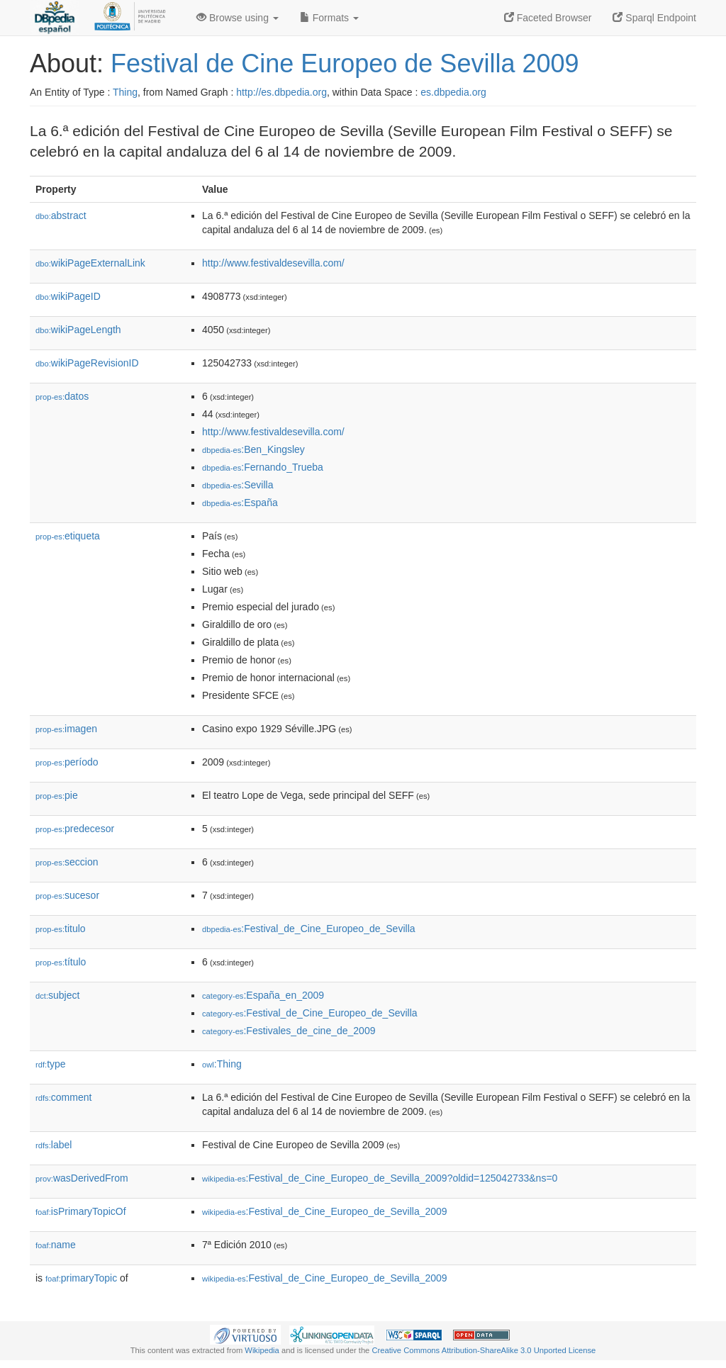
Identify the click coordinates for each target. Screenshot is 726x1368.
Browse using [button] (237, 17)
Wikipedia (262, 1350)
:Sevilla (238, 484)
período (67, 762)
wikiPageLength (78, 329)
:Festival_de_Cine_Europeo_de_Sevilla (308, 928)
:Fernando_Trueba (262, 467)
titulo (60, 928)
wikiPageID (68, 296)
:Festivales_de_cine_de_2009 (288, 1030)
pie (56, 795)
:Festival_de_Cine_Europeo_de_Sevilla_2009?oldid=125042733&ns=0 (379, 1178)
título (60, 962)
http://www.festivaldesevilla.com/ (273, 263)
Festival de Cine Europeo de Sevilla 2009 (345, 63)
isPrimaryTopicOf (80, 1211)
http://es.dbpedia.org (281, 92)
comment (63, 1097)
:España (240, 502)
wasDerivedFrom (81, 1178)
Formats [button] (329, 17)
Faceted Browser (548, 17)
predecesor (74, 828)
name (55, 1244)
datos (62, 396)
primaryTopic (81, 1278)
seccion (67, 862)
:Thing (222, 1064)
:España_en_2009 (263, 995)
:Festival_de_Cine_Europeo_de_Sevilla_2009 (324, 1211)
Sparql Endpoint (654, 17)
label (53, 1144)
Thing (125, 92)
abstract (60, 215)
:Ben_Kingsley (253, 449)
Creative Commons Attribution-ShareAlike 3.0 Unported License (484, 1350)
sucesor (67, 895)
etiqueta (67, 536)
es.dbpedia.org (453, 92)
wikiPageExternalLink (90, 263)
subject (57, 995)
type (50, 1064)
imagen (66, 728)
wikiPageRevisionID (87, 363)
